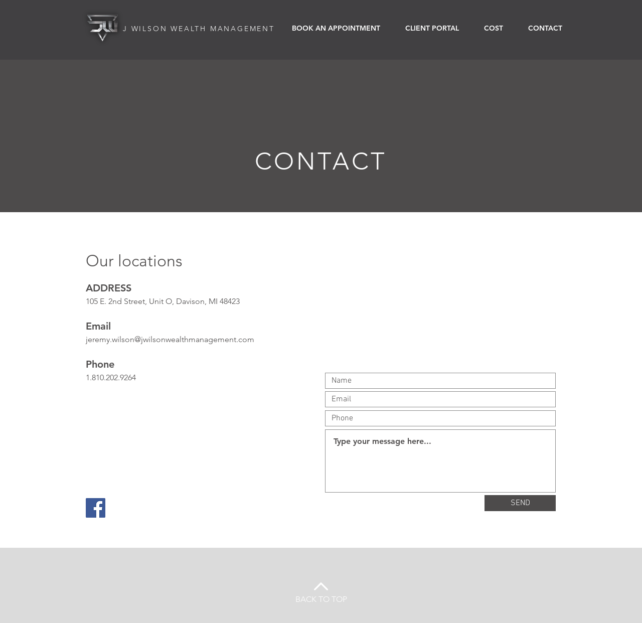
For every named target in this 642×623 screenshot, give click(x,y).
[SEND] (520, 503)
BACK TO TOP (321, 599)
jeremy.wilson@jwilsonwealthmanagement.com (170, 339)
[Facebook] (95, 508)
